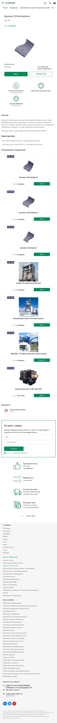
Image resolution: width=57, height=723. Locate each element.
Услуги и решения (8, 600)
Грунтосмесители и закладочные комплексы (15, 571)
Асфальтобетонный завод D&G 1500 (28, 283)
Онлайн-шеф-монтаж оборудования (13, 665)
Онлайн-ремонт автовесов (10, 663)
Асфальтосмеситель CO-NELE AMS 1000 (28, 389)
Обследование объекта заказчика (12, 627)
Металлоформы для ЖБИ (10, 676)
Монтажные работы (8, 630)
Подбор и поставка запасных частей (13, 641)
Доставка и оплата (8, 547)
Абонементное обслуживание (11, 614)
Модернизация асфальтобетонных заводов (28, 318)
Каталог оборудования (10, 557)
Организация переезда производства (13, 649)
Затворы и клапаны (8, 587)
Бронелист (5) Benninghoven (28, 213)
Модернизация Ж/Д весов (10, 644)
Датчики (5, 593)
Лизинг (5, 544)
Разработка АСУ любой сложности (12, 622)
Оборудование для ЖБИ (10, 582)
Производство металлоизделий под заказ (14, 636)
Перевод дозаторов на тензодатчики (13, 638)
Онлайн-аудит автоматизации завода (13, 660)
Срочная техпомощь (8, 657)
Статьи (5, 542)
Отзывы (5, 550)
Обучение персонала (9, 655)
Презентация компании (17, 410)
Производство (7, 531)
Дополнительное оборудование (12, 595)
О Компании (6, 528)
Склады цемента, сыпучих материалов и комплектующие (19, 568)
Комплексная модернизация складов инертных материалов (20, 606)
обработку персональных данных (20, 453)
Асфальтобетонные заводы (10, 566)
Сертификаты (6, 534)
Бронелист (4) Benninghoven (28, 177)
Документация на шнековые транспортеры (15, 617)
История (5, 536)
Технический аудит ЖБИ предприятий (13, 652)
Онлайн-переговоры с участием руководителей (16, 671)
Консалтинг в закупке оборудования (13, 619)
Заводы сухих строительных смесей (13, 563)
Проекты (5, 539)
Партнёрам (6, 553)
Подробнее (42, 360)
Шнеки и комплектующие (10, 585)
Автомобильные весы (9, 576)
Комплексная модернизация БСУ (12, 603)
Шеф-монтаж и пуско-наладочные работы (15, 633)
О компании (7, 525)
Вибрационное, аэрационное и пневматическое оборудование (20, 590)
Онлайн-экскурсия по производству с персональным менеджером (21, 674)
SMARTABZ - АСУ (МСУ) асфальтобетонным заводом (28, 354)
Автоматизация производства (11, 579)
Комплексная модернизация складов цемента (16, 608)
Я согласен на (15, 453)
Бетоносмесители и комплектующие (13, 574)
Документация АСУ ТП (9, 611)
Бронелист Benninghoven (28, 248)
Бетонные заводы (8, 560)
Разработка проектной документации (13, 625)
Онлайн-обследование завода (11, 668)
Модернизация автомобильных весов (13, 646)
